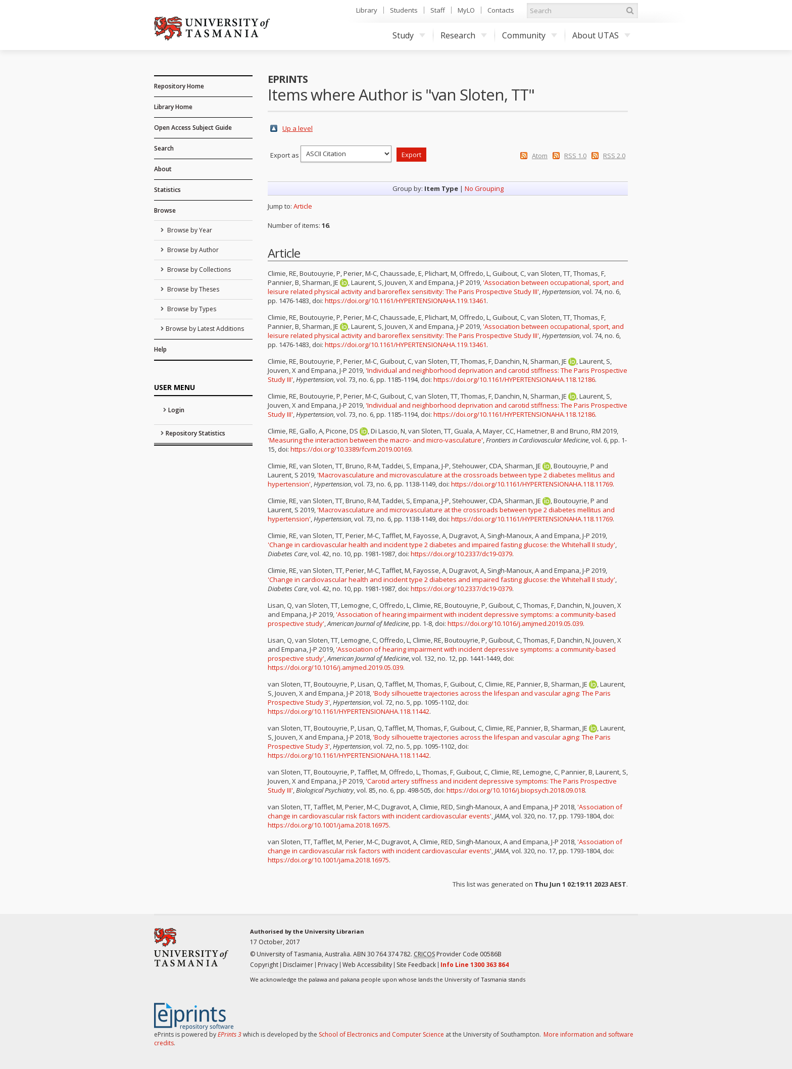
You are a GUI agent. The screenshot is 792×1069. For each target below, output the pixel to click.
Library (366, 10)
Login (176, 410)
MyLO (466, 10)
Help (160, 349)
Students (404, 10)
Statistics (167, 189)
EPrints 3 (229, 1034)
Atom (540, 155)
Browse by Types (191, 309)
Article (302, 206)
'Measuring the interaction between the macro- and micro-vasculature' (375, 440)
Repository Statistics (195, 433)
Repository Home (179, 86)
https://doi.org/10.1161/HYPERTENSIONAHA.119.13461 (405, 300)
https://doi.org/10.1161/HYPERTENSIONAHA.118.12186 (514, 379)
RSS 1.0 (575, 155)
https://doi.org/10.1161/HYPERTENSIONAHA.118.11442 (348, 711)
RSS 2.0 (614, 155)
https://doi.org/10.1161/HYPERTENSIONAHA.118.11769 (532, 484)
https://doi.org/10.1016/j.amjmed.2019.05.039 (515, 623)
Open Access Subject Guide (193, 127)
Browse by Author (192, 250)
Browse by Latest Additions (205, 328)
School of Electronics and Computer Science (381, 1034)
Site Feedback (416, 964)
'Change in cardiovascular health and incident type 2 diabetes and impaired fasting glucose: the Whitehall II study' (441, 544)
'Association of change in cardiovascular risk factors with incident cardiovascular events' (445, 811)
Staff (437, 10)
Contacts (500, 10)
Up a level (297, 128)
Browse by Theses (192, 289)
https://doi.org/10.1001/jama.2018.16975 (328, 825)
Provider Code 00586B (458, 954)
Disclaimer (298, 964)
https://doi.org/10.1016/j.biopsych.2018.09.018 (516, 790)
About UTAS (601, 35)
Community (529, 35)
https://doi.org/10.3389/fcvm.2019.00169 (350, 449)
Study (408, 35)
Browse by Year (189, 230)
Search (164, 148)
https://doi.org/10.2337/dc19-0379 (461, 553)
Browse (165, 210)
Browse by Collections (198, 269)
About (163, 169)
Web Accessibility (367, 964)
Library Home (173, 107)
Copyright (264, 964)
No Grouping (484, 188)
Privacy (328, 964)
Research (463, 35)
